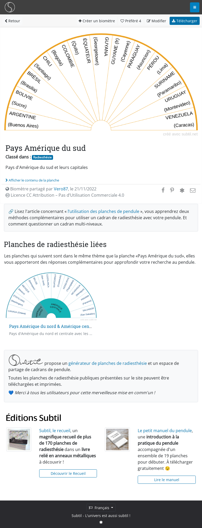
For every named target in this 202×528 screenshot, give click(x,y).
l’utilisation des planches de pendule (103, 211)
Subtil (77, 515)
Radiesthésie (42, 157)
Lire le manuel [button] (166, 479)
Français (99, 507)
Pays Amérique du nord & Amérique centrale (54, 326)
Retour (12, 20)
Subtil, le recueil (54, 430)
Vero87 (61, 189)
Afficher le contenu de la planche (32, 180)
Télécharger (184, 20)
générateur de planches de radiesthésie (107, 363)
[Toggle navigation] (194, 7)
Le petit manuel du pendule (165, 430)
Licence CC (64, 195)
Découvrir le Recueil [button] (68, 473)
